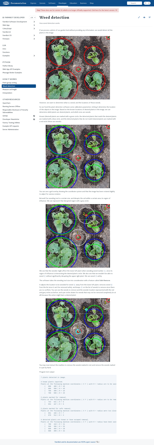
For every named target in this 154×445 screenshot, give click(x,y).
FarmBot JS (7, 32)
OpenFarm (6, 103)
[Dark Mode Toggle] (147, 3)
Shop (92, 3)
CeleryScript (7, 29)
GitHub (19, 116)
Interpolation (7, 93)
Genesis (42, 3)
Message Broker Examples (12, 73)
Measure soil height (10, 89)
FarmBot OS (7, 35)
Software (52, 3)
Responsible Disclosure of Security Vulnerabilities (15, 111)
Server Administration (11, 129)
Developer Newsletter (19, 119)
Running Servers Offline (11, 106)
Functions (6, 52)
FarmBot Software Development (15, 22)
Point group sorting (10, 83)
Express (33, 3)
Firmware (6, 39)
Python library (8, 66)
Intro (4, 49)
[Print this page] (144, 17)
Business (83, 3)
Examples (6, 56)
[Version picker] (32, 17)
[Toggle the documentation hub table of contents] (15, 17)
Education (73, 3)
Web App (6, 25)
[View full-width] (139, 17)
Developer (63, 3)
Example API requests (11, 126)
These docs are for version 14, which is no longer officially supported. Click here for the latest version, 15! (77, 10)
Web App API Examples (11, 69)
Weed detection (9, 86)
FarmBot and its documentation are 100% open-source (77, 442)
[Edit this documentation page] (149, 17)
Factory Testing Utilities (11, 123)
